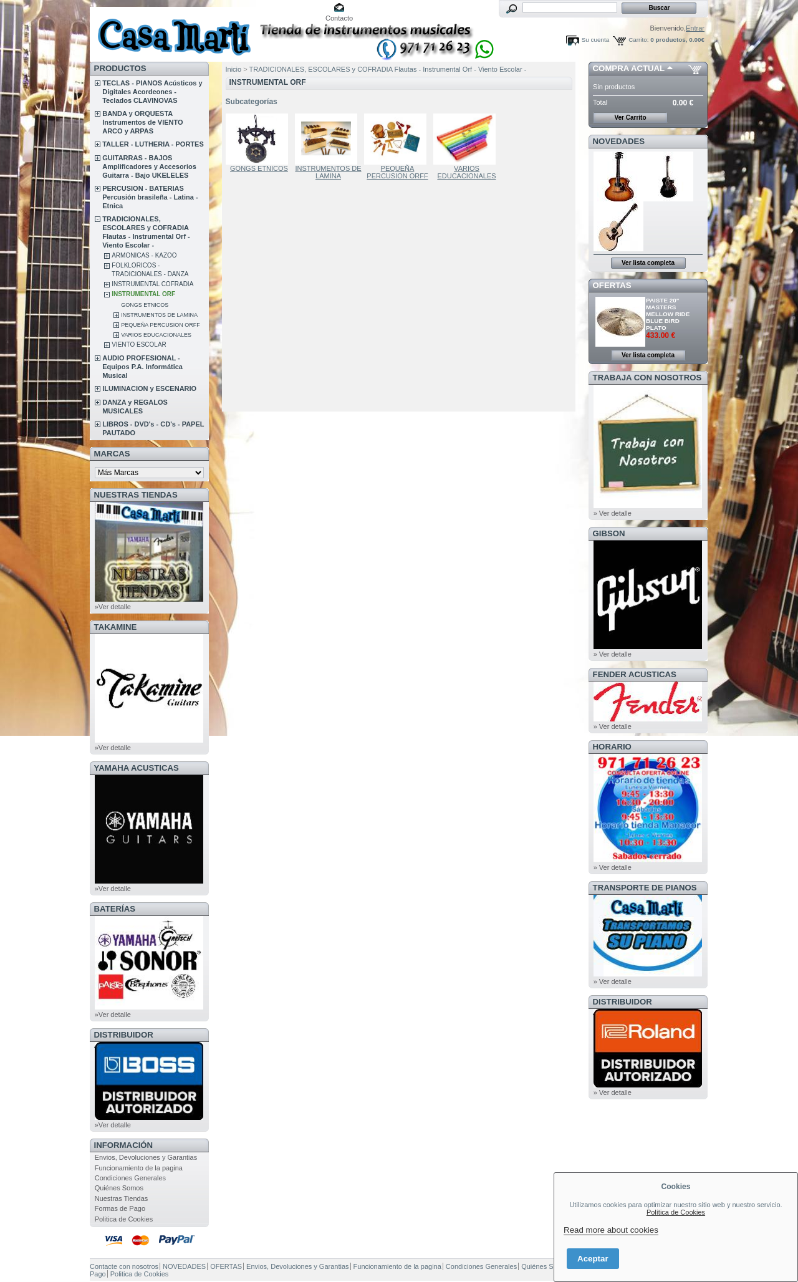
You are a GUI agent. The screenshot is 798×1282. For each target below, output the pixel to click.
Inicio (234, 69)
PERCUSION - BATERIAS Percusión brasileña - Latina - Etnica (150, 197)
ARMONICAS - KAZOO (144, 255)
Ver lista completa (648, 262)
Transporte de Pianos (645, 887)
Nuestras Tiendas (121, 1198)
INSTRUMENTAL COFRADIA (152, 284)
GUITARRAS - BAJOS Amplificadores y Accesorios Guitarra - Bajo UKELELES (149, 166)
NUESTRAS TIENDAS (136, 494)
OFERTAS (612, 285)
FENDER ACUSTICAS (634, 674)
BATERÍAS (114, 908)
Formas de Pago (120, 1208)
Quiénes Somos (119, 1188)
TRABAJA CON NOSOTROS (647, 377)
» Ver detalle (613, 513)
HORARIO (612, 746)
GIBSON (609, 533)
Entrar (695, 28)
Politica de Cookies (124, 1219)
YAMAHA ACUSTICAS (136, 768)
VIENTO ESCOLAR (139, 344)
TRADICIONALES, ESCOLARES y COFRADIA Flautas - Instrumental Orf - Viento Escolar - (388, 69)
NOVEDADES (619, 141)
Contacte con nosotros (124, 1266)
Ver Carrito (630, 117)
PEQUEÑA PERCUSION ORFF (160, 325)
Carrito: (638, 39)
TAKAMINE (115, 627)
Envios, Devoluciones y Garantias (146, 1157)
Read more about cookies (611, 1230)
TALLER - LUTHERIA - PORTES (153, 144)
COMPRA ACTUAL (629, 68)
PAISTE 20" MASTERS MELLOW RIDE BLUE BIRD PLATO (668, 314)
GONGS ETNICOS (144, 305)
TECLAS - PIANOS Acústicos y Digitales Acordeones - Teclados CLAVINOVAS (152, 91)
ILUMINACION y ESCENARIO (149, 388)
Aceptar (592, 1258)
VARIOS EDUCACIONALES (156, 335)
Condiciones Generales (130, 1178)
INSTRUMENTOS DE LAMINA (159, 315)
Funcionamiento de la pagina (139, 1168)
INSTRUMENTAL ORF (143, 294)
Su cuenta (595, 39)
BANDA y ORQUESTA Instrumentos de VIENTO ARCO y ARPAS (142, 122)
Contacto (339, 18)
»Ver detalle (113, 606)
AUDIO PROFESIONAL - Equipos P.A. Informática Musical (142, 366)
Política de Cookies (676, 1212)
